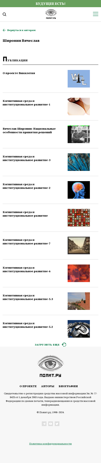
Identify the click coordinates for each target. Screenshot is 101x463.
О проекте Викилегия (19, 73)
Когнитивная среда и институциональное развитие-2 (26, 186)
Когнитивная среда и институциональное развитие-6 (26, 269)
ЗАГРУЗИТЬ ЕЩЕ (47, 344)
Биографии (68, 386)
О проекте (28, 386)
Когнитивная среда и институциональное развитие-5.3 (28, 297)
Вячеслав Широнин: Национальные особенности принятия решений (29, 130)
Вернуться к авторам (21, 30)
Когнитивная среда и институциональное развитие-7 (26, 241)
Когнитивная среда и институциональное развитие (25, 213)
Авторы (47, 386)
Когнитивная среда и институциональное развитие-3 (26, 158)
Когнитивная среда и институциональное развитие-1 (26, 102)
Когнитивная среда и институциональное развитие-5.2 (28, 325)
